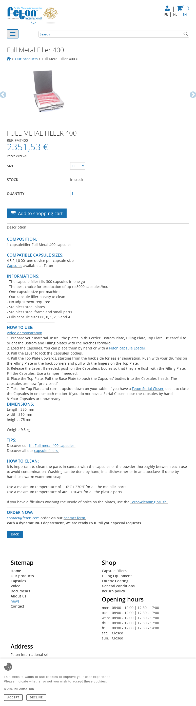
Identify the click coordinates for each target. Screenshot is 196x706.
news (15, 601)
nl (175, 14)
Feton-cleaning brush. (149, 502)
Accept (13, 697)
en (185, 14)
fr (166, 14)
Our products (26, 58)
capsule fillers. (46, 450)
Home (16, 570)
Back (15, 534)
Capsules (14, 265)
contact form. (75, 517)
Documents (20, 591)
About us (18, 596)
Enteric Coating (115, 580)
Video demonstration (24, 332)
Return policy (113, 591)
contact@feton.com (23, 517)
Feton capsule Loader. (127, 348)
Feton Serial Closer (148, 388)
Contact (17, 606)
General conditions (118, 586)
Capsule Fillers (114, 570)
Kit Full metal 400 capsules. (52, 445)
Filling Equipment (117, 575)
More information (19, 689)
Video (16, 586)
